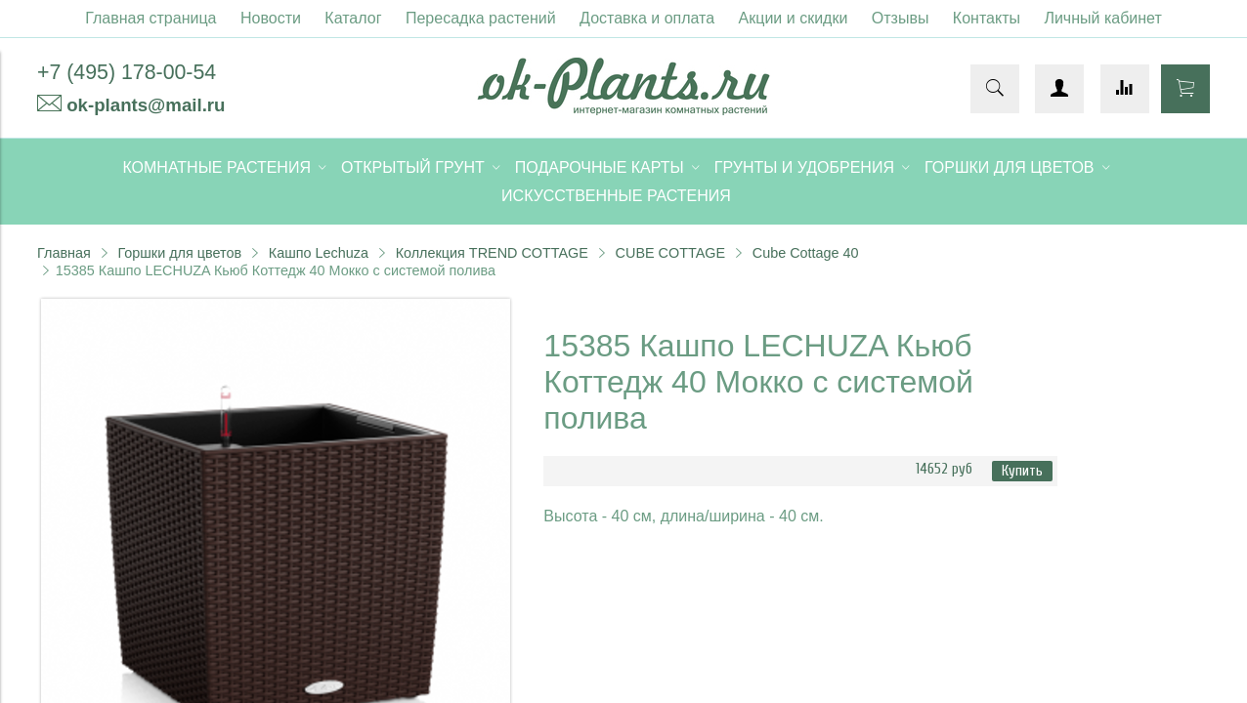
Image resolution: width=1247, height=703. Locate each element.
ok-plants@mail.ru (145, 105)
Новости (270, 18)
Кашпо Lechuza (318, 253)
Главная (64, 253)
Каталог (352, 18)
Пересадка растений (481, 18)
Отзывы (900, 18)
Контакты (986, 18)
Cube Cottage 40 (805, 253)
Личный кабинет (1102, 18)
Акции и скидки (793, 18)
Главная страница (150, 18)
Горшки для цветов (179, 253)
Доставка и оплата (647, 18)
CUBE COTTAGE (670, 253)
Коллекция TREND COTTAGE (492, 253)
